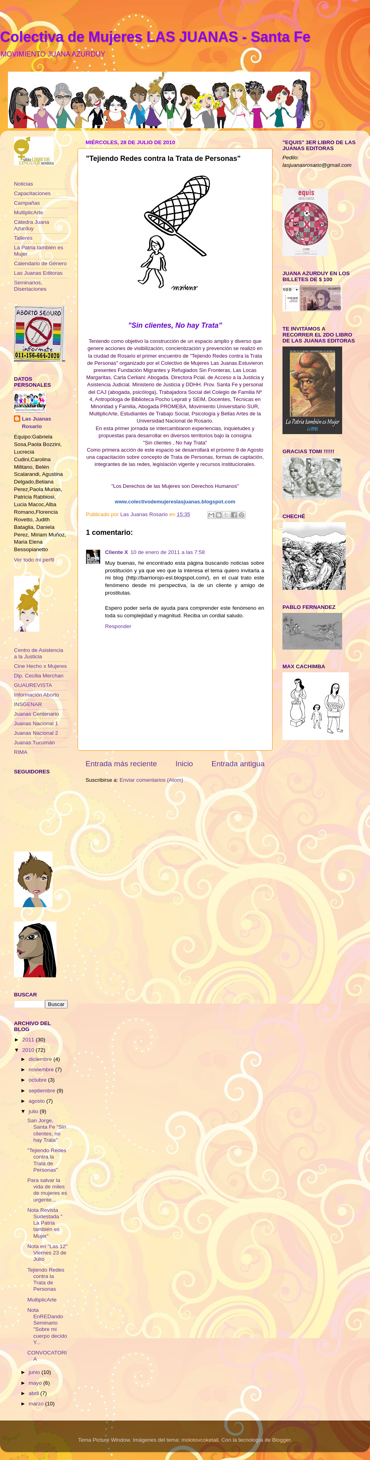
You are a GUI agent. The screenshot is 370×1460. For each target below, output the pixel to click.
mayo (36, 1383)
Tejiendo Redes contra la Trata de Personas (45, 1279)
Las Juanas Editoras (38, 273)
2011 (29, 1040)
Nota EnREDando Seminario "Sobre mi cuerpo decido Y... (47, 1326)
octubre (38, 1080)
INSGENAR (28, 704)
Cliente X (116, 552)
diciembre (41, 1059)
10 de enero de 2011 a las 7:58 (167, 552)
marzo (37, 1404)
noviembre (42, 1069)
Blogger (281, 1440)
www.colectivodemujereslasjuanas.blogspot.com (175, 502)
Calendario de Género (40, 263)
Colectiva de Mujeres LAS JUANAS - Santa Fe (155, 37)
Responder (118, 626)
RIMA (20, 752)
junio (35, 1372)
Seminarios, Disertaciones (30, 286)
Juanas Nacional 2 (36, 733)
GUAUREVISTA (33, 685)
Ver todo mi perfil (34, 560)
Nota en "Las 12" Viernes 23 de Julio (47, 1252)
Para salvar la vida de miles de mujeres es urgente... (47, 1190)
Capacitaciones (32, 193)
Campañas (27, 203)
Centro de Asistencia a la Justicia (38, 653)
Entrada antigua (238, 763)
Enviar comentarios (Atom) (151, 780)
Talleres (23, 238)
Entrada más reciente (121, 763)
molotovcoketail (199, 1440)
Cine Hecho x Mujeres (40, 666)
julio (34, 1111)
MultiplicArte (28, 212)
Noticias (23, 184)
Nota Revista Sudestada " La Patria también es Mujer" (44, 1223)
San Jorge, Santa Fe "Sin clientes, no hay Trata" (46, 1130)
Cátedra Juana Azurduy (31, 225)
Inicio (184, 763)
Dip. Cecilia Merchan (39, 676)
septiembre (43, 1091)
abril (34, 1393)
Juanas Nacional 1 (36, 723)
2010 (29, 1050)
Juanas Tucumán (34, 743)
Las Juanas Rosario (36, 422)
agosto (37, 1101)
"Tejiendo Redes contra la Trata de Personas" (46, 1160)
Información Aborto (36, 695)
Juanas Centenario (36, 714)
